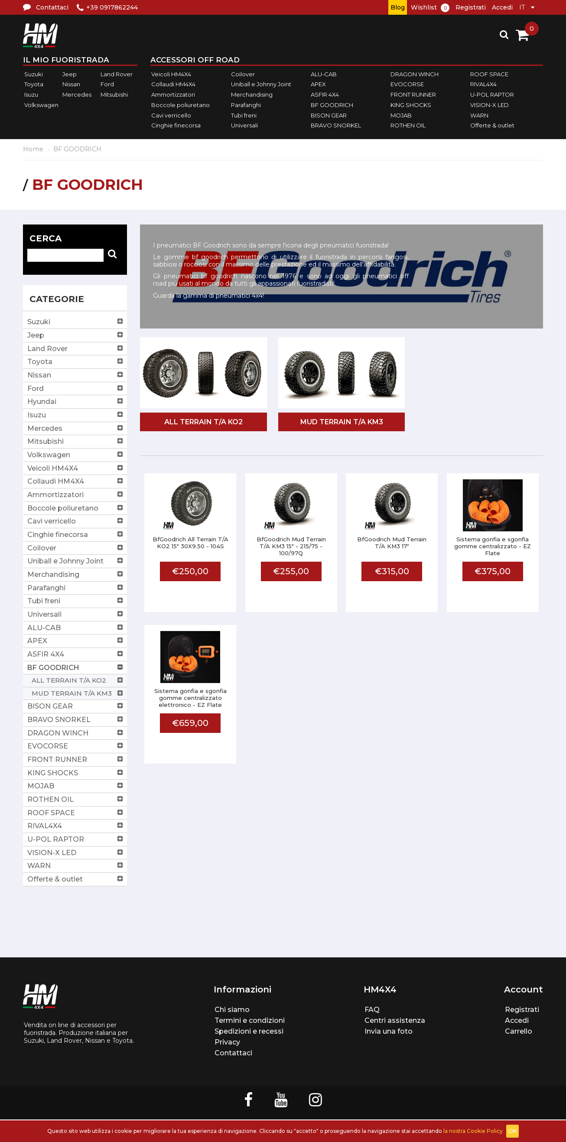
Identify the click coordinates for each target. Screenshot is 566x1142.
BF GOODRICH (332, 104)
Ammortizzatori (173, 94)
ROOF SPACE (489, 74)
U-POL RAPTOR (492, 94)
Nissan (71, 84)
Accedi (502, 7)
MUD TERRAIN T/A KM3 (341, 422)
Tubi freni (244, 115)
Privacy (227, 1042)
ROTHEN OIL (408, 125)
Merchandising (252, 94)
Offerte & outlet (492, 125)
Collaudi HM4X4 (173, 84)
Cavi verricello (171, 115)
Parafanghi (246, 104)
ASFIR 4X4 (325, 94)
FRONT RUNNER (413, 94)
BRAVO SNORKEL (336, 125)
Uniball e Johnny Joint (261, 84)
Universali (244, 125)
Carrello (518, 1031)
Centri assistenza (394, 1020)
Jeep (69, 74)
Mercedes (76, 94)
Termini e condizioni (250, 1020)
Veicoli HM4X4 (171, 74)
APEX (318, 84)
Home (33, 149)
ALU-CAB (324, 74)
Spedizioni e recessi (249, 1031)
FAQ (372, 1009)
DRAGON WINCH (414, 74)
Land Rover (117, 74)
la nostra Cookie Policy (473, 1131)
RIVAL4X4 (483, 84)
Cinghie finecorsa (176, 125)
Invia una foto (388, 1031)
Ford (107, 84)
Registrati (470, 7)
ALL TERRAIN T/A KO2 (203, 422)
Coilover (243, 74)
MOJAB (401, 115)
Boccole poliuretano (180, 104)
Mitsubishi (114, 94)
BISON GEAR (329, 115)
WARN (479, 115)
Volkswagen (41, 104)
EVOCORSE (407, 84)
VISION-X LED (489, 104)
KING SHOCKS (410, 104)
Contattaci (233, 1053)
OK (512, 1131)
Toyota (33, 84)
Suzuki (33, 74)
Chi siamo (232, 1009)
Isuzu (31, 94)
